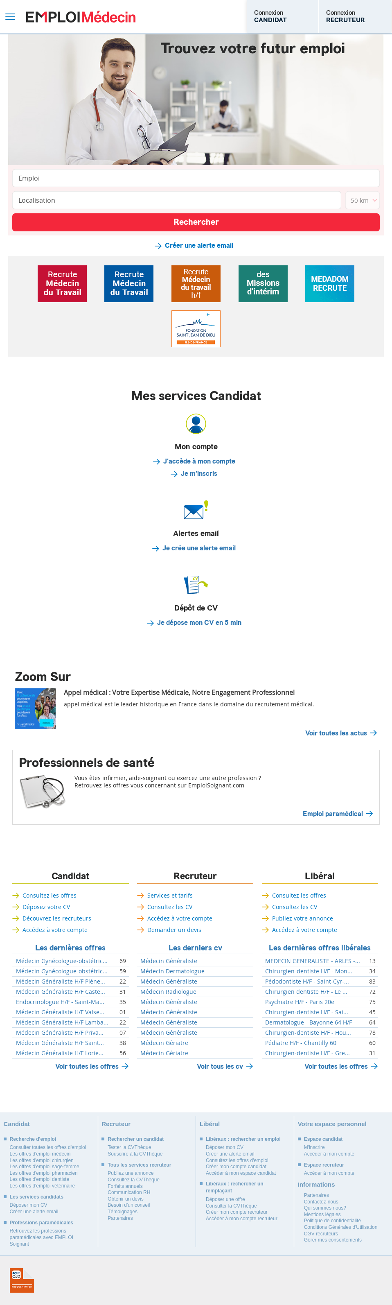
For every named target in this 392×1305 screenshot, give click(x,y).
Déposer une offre (225, 1199)
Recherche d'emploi (33, 1139)
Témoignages (122, 1212)
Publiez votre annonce (302, 918)
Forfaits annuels (125, 1186)
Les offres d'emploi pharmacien (44, 1173)
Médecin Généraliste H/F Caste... (60, 991)
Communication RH (129, 1192)
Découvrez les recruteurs (57, 918)
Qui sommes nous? (325, 1208)
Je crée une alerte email (199, 548)
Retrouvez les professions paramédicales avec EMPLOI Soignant (41, 1237)
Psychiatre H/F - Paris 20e (299, 1002)
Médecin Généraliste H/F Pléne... (60, 981)
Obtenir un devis (125, 1199)
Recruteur (195, 876)
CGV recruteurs (321, 1234)
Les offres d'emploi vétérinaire (42, 1186)
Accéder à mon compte (329, 1154)
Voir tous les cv (220, 1066)
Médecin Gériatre (164, 1043)
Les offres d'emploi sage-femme (44, 1166)
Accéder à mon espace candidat (241, 1173)
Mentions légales (322, 1214)
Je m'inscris (199, 474)
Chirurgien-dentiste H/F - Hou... (308, 1032)
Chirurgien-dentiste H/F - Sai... (306, 1012)
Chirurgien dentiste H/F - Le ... (306, 991)
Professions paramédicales (41, 1223)
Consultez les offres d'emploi (237, 1160)
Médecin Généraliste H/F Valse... (60, 1012)
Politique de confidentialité (332, 1221)
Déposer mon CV (28, 1205)
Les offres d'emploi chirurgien (42, 1160)
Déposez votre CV (46, 907)
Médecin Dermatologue (172, 971)
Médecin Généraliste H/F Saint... (60, 1043)
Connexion (270, 16)
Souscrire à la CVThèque (135, 1154)
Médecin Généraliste (168, 961)
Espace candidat (323, 1139)
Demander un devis (174, 930)
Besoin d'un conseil (129, 1205)
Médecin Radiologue (168, 991)
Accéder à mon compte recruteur (241, 1218)
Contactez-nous (321, 1202)
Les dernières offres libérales (320, 948)
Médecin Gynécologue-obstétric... (62, 961)
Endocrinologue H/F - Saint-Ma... (60, 1002)
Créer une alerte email (199, 246)
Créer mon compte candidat (236, 1166)
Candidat (70, 876)
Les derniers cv (195, 948)
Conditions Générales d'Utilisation (341, 1227)
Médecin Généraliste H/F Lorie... (60, 1053)
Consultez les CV (169, 907)
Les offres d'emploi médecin (40, 1154)
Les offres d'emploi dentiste (40, 1179)
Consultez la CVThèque (134, 1180)
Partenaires (120, 1218)
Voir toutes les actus (336, 733)
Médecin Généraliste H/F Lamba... (62, 1022)
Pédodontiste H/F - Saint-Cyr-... (307, 981)
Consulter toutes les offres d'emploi (48, 1147)
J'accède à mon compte (199, 461)
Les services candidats (36, 1197)
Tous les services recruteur (139, 1165)
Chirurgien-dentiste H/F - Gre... (307, 1053)
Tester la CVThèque (129, 1147)
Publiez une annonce (130, 1173)
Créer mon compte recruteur (237, 1212)
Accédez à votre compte (55, 930)
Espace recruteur (324, 1165)
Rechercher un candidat (136, 1139)
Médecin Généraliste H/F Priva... (60, 1032)
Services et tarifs (170, 895)
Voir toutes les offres (87, 1066)
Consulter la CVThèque (231, 1206)
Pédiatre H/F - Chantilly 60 (300, 1043)
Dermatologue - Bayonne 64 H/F (308, 1022)
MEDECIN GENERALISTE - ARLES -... (312, 961)
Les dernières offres (70, 948)
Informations (316, 1184)
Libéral (320, 876)
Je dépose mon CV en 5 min (199, 623)
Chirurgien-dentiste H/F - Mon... (308, 971)
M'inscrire (314, 1147)
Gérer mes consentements (333, 1240)
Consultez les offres (50, 895)
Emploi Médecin (80, 16)
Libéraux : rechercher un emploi (243, 1139)
